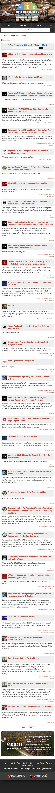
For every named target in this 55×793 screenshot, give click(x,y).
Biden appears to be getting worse (21, 361)
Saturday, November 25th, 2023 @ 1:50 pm (47, 101)
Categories (23, 25)
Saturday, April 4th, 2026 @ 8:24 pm (48, 69)
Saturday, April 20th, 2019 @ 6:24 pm (48, 526)
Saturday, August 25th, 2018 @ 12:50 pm (47, 549)
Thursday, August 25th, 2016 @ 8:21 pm (47, 630)
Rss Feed (31, 765)
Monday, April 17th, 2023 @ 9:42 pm (48, 215)
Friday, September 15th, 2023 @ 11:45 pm (47, 122)
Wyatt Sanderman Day (50, 321)
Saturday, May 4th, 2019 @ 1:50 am (48, 500)
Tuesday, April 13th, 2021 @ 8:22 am (48, 353)
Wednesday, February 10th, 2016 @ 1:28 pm (47, 699)
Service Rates (27, 763)
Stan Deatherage (51, 487)
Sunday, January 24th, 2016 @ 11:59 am (47, 719)
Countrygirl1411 (51, 162)
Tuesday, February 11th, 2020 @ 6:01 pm (47, 484)
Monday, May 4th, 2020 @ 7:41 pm (48, 464)
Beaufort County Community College (48, 632)
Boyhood (11, 305)
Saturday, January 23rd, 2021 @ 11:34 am (47, 411)
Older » (24, 727)
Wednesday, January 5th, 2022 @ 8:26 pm (47, 318)
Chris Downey (51, 678)
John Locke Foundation (50, 300)
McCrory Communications (49, 653)
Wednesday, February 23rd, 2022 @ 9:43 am (47, 298)
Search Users (6, 40)
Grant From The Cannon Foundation (21, 617)
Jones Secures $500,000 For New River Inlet (24, 658)
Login (39, 25)
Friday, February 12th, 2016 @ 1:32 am (48, 676)
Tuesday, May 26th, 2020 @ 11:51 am (48, 447)
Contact (12, 763)
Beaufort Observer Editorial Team (48, 371)
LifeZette (52, 431)
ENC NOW (52, 88)
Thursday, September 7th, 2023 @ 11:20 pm (47, 143)
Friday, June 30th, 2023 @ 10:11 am (48, 175)
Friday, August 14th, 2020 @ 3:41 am (48, 429)
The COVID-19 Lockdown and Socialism (22, 437)
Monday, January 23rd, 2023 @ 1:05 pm (47, 254)
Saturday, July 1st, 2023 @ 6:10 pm (48, 159)
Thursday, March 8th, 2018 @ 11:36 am (47, 586)
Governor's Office (51, 178)
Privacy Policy (39, 763)
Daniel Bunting (51, 337)
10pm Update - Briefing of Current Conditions (25, 77)
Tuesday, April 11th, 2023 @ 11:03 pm (48, 238)
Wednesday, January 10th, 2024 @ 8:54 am (47, 85)
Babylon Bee (52, 217)
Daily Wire (52, 104)
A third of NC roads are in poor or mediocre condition (28, 183)
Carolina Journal (51, 72)
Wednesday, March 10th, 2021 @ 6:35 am (47, 369)
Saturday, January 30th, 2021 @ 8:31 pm (47, 390)
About (19, 763)
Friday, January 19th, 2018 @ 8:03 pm (48, 609)
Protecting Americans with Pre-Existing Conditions (27, 492)
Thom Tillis (52, 503)
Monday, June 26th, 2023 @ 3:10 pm (48, 194)
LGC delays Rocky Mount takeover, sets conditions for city (30, 54)
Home (8, 25)
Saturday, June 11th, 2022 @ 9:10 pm (48, 275)
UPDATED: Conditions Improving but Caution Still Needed (29, 706)
